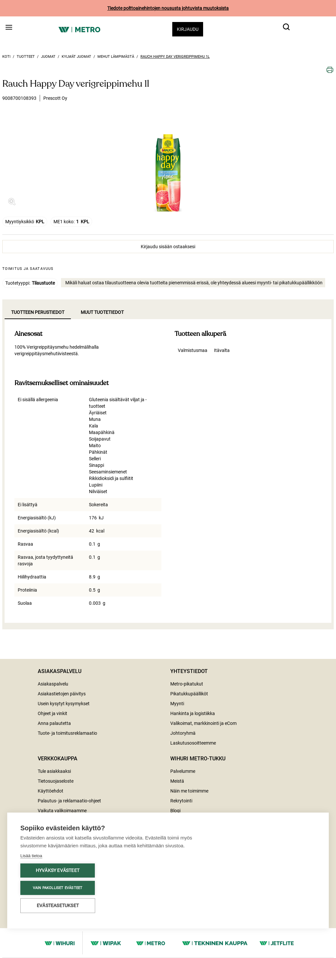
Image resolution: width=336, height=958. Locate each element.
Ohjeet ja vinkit (52, 713)
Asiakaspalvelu (53, 683)
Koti (6, 56)
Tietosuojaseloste (56, 781)
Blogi (175, 810)
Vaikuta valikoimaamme (62, 810)
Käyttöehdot (50, 791)
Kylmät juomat (76, 56)
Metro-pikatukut (186, 683)
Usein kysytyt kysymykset (64, 703)
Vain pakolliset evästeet (58, 888)
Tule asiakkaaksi (54, 771)
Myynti (177, 703)
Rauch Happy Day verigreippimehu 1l (175, 56)
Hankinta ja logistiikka (192, 713)
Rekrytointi (181, 800)
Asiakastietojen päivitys (62, 693)
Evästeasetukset (58, 905)
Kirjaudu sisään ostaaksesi (168, 246)
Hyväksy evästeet (57, 870)
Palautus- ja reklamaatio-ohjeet (69, 800)
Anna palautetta (54, 723)
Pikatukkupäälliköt (189, 693)
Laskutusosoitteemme (193, 743)
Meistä (177, 781)
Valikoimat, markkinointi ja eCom (203, 723)
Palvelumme (182, 771)
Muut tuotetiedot (102, 312)
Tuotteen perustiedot (37, 312)
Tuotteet (26, 56)
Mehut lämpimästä (115, 56)
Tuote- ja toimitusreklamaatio (67, 733)
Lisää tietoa (31, 855)
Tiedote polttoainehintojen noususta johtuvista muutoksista (168, 8)
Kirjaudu (188, 29)
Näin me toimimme (189, 791)
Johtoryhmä (183, 733)
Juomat (48, 56)
